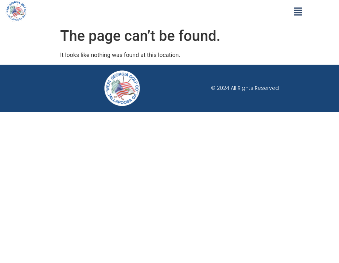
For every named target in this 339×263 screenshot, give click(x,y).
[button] (298, 12)
